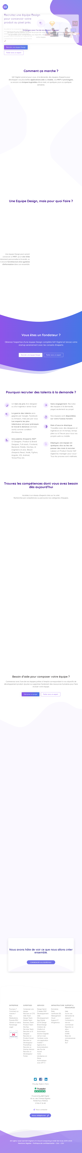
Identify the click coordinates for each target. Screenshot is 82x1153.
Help (66, 1011)
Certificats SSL (56, 1014)
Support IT (55, 1020)
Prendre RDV (13, 1020)
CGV (62, 1143)
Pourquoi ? (13, 1009)
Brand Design (42, 1025)
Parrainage (13, 1025)
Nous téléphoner (40, 1115)
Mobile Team (27, 1020)
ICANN (67, 1034)
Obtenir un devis (15, 1022)
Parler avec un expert (13, 54)
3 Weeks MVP (42, 1011)
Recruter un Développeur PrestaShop (27, 1042)
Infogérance (55, 1022)
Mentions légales (24, 1143)
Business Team (28, 1022)
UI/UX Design (41, 1022)
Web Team (27, 1016)
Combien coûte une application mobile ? (42, 1040)
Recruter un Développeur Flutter (27, 1054)
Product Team (28, 1025)
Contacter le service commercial (69, 1022)
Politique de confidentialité (43, 1143)
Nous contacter (40, 1110)
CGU (57, 1143)
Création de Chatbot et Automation (41, 1029)
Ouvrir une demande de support (69, 1016)
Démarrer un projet (30, 694)
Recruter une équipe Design (16, 48)
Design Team (27, 1018)
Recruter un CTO (29, 1014)
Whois (67, 1031)
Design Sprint (41, 1009)
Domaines (54, 1009)
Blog (66, 1040)
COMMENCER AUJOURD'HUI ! (41, 962)
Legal (11, 1027)
